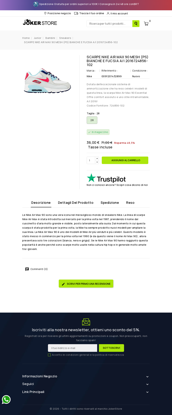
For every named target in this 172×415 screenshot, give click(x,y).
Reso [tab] (130, 202)
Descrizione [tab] (41, 202)
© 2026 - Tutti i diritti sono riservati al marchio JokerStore (86, 408)
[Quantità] (91, 160)
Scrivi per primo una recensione (86, 284)
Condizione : (140, 70)
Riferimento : (110, 70)
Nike (89, 76)
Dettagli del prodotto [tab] (76, 202)
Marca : (91, 70)
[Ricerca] (112, 23)
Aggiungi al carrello (125, 160)
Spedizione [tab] (110, 202)
